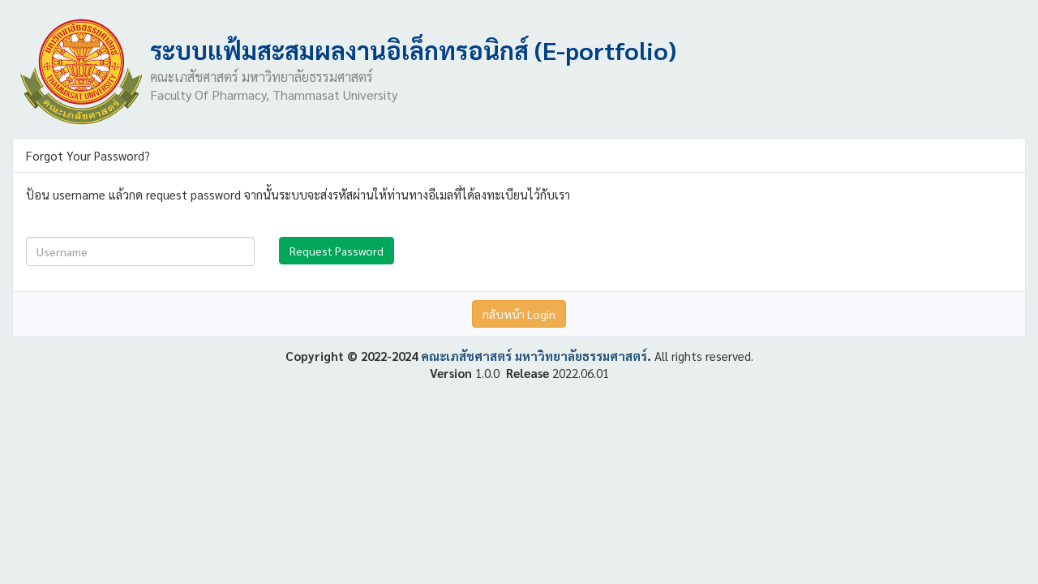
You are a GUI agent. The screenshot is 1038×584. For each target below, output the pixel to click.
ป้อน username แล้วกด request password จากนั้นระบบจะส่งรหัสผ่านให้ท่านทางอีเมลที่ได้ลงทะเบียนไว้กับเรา (298, 194)
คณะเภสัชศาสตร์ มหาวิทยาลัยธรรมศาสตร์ (534, 355)
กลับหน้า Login (519, 314)
